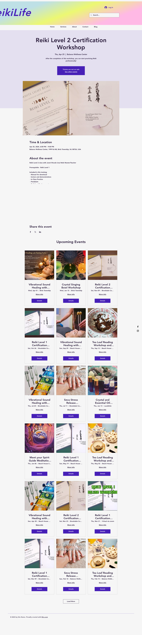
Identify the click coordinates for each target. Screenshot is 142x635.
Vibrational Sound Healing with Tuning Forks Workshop (71, 344)
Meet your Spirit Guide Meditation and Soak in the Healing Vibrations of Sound (39, 459)
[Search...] (104, 15)
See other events (71, 72)
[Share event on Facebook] (30, 232)
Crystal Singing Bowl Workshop (71, 286)
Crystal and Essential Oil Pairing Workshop (102, 401)
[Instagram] (138, 331)
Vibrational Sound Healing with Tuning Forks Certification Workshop (39, 286)
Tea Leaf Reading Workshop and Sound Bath (102, 344)
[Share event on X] (35, 232)
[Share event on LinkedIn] (40, 232)
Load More (71, 601)
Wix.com (45, 617)
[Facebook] (138, 326)
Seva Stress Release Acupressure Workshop (71, 401)
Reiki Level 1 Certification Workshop (39, 344)
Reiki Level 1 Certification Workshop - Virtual (102, 517)
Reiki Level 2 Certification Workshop (102, 286)
